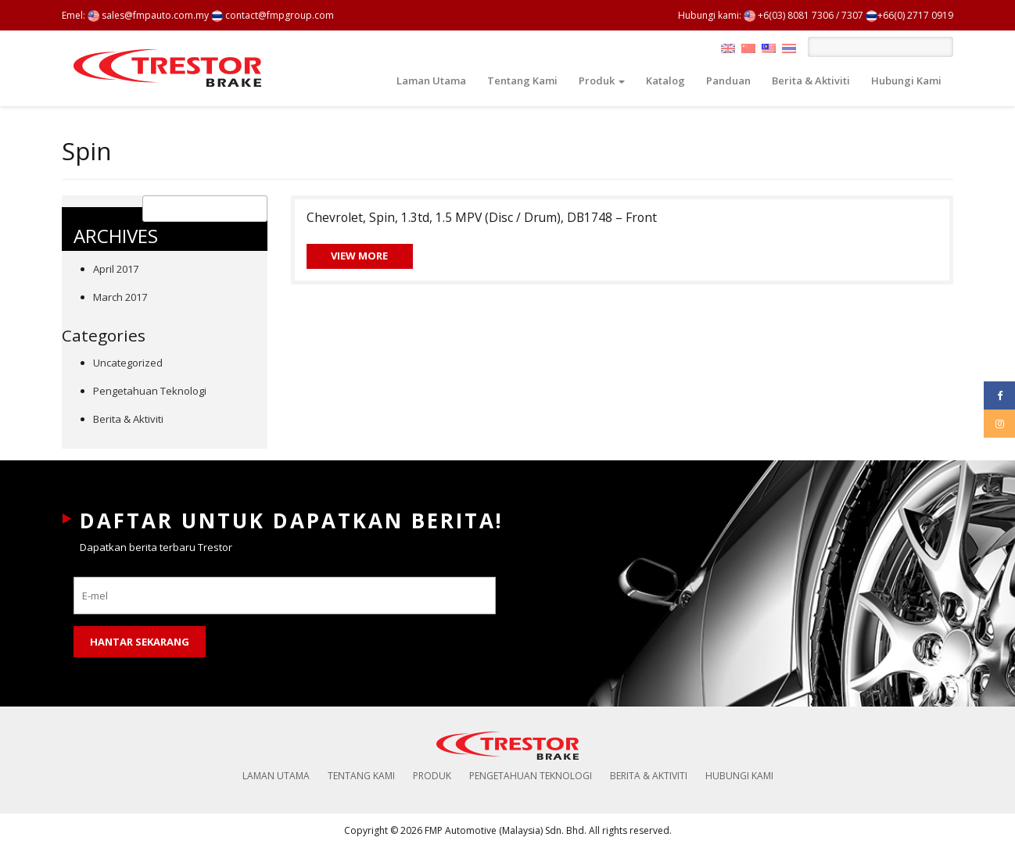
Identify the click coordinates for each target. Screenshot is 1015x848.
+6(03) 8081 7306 (789, 15)
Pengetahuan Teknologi (149, 391)
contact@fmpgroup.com (272, 15)
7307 (852, 15)
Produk (602, 80)
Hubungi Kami (906, 80)
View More (359, 256)
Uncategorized (128, 363)
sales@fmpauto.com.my (148, 15)
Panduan (728, 80)
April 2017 (115, 269)
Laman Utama (431, 80)
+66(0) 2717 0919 (909, 15)
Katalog (665, 80)
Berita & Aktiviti (811, 80)
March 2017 (120, 297)
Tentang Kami (522, 80)
